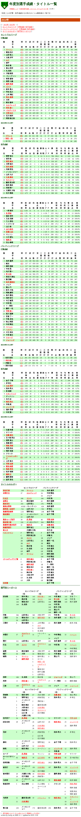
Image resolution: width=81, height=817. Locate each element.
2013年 (6, 25)
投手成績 (29, 27)
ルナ (39, 625)
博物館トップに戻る (33, 813)
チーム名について (20, 813)
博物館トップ (14, 9)
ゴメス (40, 599)
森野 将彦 (41, 618)
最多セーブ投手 (9, 519)
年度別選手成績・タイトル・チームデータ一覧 (33, 9)
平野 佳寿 (73, 718)
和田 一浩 (41, 662)
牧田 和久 (73, 771)
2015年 (12, 25)
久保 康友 (41, 707)
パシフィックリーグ (10, 29)
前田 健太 (41, 728)
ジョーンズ (74, 686)
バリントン (42, 798)
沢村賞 (5, 583)
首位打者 (6, 490)
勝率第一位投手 (9, 509)
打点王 (5, 498)
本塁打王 (6, 493)
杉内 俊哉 (41, 774)
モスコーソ (42, 710)
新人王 (5, 530)
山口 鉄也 (41, 758)
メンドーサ (74, 722)
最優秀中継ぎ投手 (9, 525)
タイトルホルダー (9, 31)
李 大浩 (72, 615)
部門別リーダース (24, 31)
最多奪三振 (7, 522)
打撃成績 (21, 27)
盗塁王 (5, 501)
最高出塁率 (7, 506)
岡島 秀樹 (73, 784)
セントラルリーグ (9, 27)
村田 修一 (41, 596)
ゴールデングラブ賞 (10, 559)
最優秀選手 (7, 527)
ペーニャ (73, 635)
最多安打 (6, 504)
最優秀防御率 (8, 512)
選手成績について (8, 813)
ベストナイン (8, 533)
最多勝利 (6, 514)
